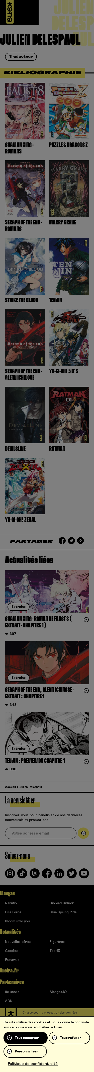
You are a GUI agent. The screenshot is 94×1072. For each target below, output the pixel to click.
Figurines (57, 942)
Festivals (12, 960)
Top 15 (55, 951)
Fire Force (13, 912)
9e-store (12, 992)
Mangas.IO (58, 992)
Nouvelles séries (18, 942)
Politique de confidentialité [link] (33, 1064)
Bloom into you (17, 921)
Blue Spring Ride (63, 912)
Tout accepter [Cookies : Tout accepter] (27, 1038)
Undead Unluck (62, 903)
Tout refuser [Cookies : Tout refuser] (70, 1038)
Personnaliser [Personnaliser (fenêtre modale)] (26, 1051)
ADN (9, 1001)
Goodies (11, 951)
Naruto (11, 903)
